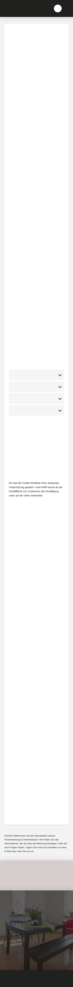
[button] (58, 8)
